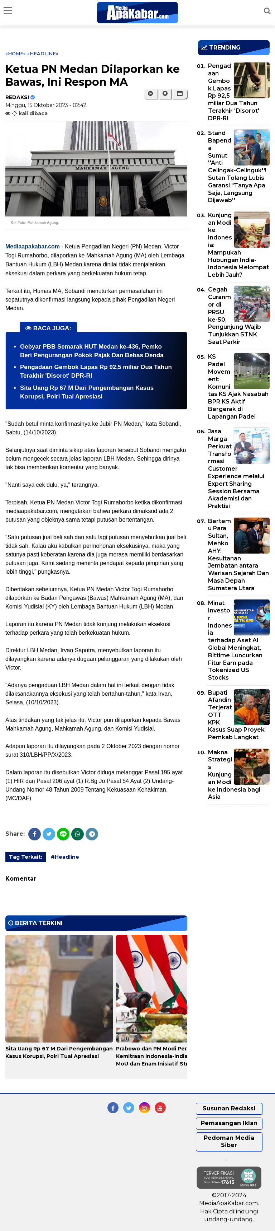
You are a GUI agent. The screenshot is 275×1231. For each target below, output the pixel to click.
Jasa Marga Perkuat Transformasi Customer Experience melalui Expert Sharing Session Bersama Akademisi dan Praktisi (236, 468)
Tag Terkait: (25, 857)
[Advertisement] (236, 851)
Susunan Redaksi (229, 1108)
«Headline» (42, 53)
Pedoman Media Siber (229, 1141)
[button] (180, 94)
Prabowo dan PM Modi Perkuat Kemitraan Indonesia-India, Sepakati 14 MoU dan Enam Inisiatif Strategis (169, 1056)
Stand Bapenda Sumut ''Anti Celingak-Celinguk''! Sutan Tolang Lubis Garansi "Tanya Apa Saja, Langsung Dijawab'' (237, 167)
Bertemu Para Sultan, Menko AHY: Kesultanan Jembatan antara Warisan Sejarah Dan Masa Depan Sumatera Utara (238, 555)
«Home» (15, 53)
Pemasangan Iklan (229, 1123)
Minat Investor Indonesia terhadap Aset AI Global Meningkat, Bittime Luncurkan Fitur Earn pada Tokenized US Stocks (235, 640)
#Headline (65, 857)
